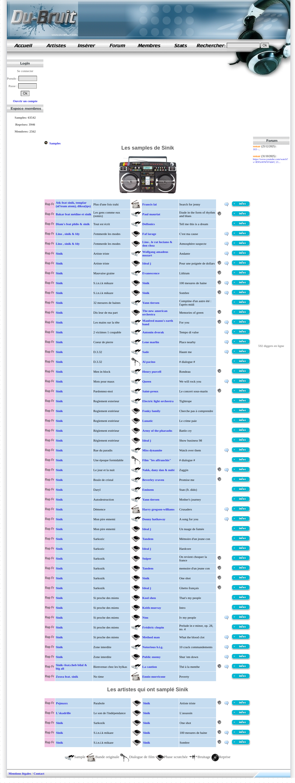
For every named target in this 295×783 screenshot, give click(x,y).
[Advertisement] (133, 96)
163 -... (257, 149)
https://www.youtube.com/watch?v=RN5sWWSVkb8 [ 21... (270, 160)
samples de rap (23, 45)
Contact (39, 773)
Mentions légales (20, 773)
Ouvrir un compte (25, 101)
